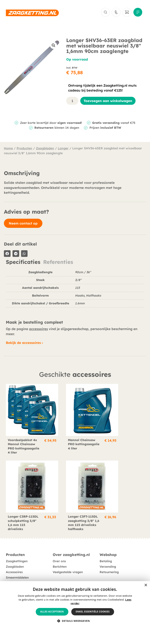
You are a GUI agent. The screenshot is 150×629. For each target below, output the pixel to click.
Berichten (60, 557)
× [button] (145, 585)
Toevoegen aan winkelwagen (108, 102)
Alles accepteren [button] (52, 611)
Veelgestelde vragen (68, 563)
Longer (63, 149)
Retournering (109, 563)
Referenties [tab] (58, 263)
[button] (53, 46)
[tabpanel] (75, 291)
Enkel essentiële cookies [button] (93, 611)
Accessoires (14, 563)
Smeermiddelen (17, 568)
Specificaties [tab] (23, 263)
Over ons (59, 552)
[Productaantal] (72, 102)
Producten (24, 149)
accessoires (38, 330)
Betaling (106, 552)
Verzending (108, 557)
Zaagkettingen (17, 552)
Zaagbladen (45, 149)
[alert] (75, 605)
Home (8, 149)
